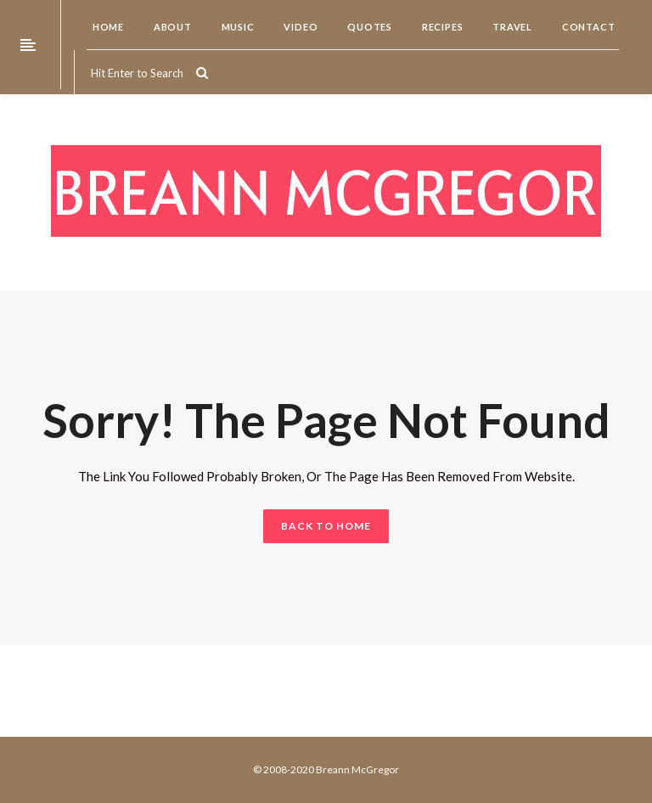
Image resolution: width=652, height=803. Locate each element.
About (171, 26)
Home (107, 26)
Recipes (441, 26)
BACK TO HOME (326, 525)
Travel (511, 26)
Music (237, 26)
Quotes (368, 26)
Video (300, 26)
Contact (587, 26)
